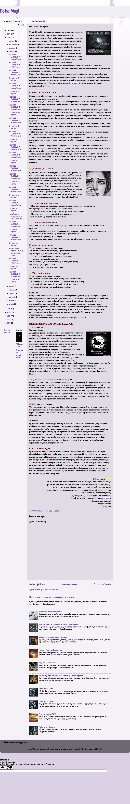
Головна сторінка (69, 584)
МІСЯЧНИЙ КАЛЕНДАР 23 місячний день (15, 107)
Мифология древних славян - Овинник (53, 637)
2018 (9, 320)
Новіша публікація (37, 584)
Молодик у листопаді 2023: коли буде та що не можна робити (61, 676)
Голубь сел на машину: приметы (50, 612)
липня (11, 286)
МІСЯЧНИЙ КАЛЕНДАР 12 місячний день (15, 261)
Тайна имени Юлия (46, 689)
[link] (72, 83)
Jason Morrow (81, 749)
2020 (9, 313)
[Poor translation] (9, 767)
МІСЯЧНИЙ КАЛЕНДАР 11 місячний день (15, 274)
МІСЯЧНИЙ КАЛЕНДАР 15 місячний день (15, 203)
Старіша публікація (102, 584)
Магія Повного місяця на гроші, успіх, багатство (15, 216)
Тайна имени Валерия (47, 727)
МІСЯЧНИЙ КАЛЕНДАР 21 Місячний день (15, 134)
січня (11, 304)
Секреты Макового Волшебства (50, 650)
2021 (9, 309)
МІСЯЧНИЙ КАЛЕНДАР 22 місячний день (15, 121)
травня (12, 294)
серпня (12, 52)
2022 (9, 38)
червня (12, 290)
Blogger (99, 749)
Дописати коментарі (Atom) (50, 590)
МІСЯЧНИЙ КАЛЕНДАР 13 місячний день (15, 237)
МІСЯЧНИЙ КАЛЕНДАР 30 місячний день (15, 57)
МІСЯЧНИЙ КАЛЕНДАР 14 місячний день (15, 224)
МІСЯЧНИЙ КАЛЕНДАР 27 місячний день (15, 65)
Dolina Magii (9, 11)
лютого (12, 301)
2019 (9, 316)
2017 (9, 323)
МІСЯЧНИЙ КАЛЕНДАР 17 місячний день (15, 176)
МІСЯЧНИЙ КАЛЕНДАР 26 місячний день (15, 73)
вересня (12, 48)
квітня (11, 297)
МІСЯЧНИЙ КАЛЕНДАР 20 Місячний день (15, 147)
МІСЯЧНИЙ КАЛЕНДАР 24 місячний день (15, 99)
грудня (12, 41)
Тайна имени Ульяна (46, 701)
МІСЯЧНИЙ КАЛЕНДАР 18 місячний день (15, 168)
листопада (13, 45)
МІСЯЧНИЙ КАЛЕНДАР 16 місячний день (15, 190)
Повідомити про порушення (15, 743)
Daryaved (20, 345)
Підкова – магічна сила (47, 663)
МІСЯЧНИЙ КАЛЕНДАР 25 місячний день (15, 86)
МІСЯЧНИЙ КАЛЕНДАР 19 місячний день (15, 155)
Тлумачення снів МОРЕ (47, 714)
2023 (9, 34)
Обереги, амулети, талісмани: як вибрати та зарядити (51, 597)
